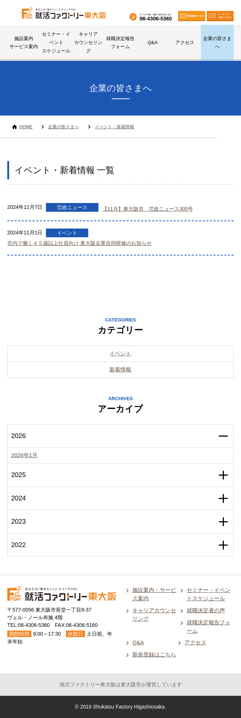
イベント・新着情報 (114, 126)
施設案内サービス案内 (23, 43)
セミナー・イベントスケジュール (56, 42)
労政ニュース (72, 207)
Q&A (153, 42)
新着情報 (120, 369)
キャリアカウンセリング (88, 42)
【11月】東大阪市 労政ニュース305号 (147, 209)
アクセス (184, 42)
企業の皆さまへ (217, 43)
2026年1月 (24, 455)
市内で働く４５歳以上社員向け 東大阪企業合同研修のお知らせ (79, 243)
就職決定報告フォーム (120, 43)
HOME (25, 126)
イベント (67, 233)
